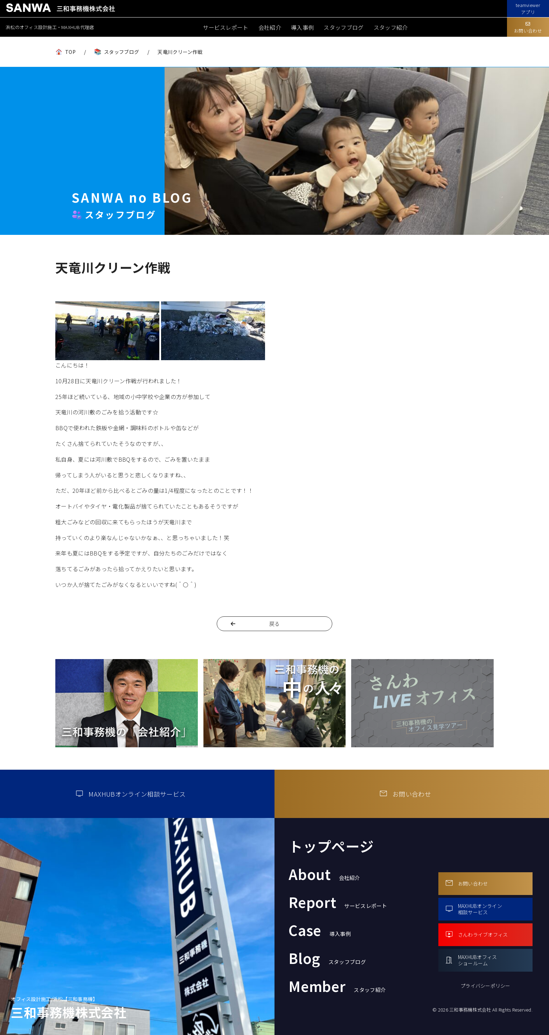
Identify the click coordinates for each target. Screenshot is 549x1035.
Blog (327, 958)
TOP (70, 51)
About (324, 874)
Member (337, 986)
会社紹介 (269, 27)
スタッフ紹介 (391, 27)
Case (320, 930)
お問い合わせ (528, 28)
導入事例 (302, 27)
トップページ (331, 846)
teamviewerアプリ (528, 8)
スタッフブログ (343, 27)
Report (338, 902)
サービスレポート (226, 27)
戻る (274, 623)
